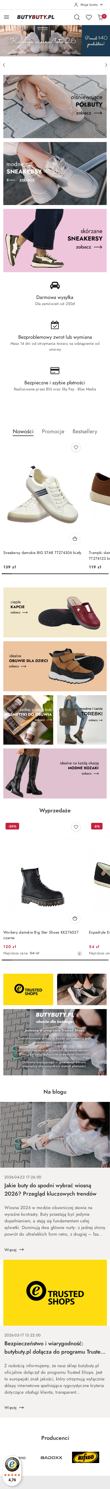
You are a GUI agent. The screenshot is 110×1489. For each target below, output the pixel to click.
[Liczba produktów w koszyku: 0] (100, 17)
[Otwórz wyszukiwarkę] (77, 17)
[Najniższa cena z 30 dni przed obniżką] (79, 953)
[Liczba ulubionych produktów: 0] (89, 17)
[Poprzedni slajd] (3, 65)
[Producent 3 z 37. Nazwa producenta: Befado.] (85, 1457)
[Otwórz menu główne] (6, 17)
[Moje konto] (88, 4)
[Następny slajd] (106, 65)
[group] (55, 40)
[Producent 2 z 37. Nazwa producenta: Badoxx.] (51, 1457)
